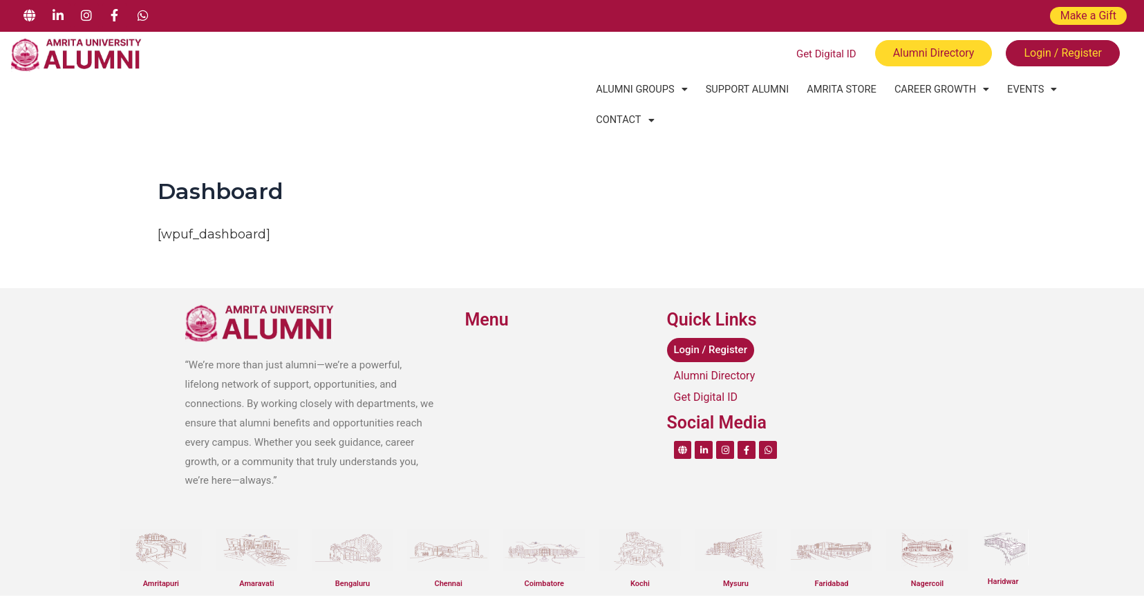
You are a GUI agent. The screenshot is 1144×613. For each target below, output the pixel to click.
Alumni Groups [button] (640, 89)
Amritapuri (161, 552)
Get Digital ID (706, 365)
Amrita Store (834, 89)
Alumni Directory (715, 344)
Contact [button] (1089, 89)
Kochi (640, 552)
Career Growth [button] (931, 89)
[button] (640, 89)
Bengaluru (352, 552)
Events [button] (1019, 89)
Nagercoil (927, 552)
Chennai (448, 552)
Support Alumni (742, 89)
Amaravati (256, 552)
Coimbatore (544, 552)
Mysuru (736, 552)
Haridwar (1003, 550)
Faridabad (832, 552)
